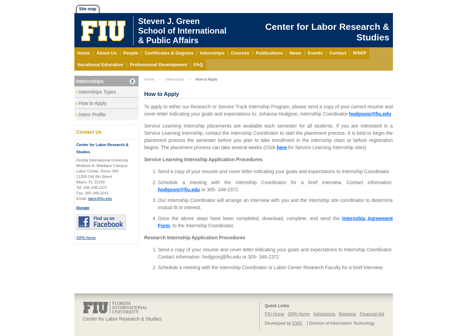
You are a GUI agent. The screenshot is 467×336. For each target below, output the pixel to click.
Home (149, 79)
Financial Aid (372, 314)
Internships (90, 81)
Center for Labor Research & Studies (327, 32)
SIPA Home (86, 238)
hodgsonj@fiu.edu (370, 114)
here (282, 147)
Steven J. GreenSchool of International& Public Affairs (182, 30)
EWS (297, 323)
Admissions (324, 314)
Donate (82, 208)
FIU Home (274, 314)
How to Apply (93, 103)
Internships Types (97, 92)
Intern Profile (92, 114)
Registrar (347, 314)
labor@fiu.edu (100, 198)
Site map (87, 9)
